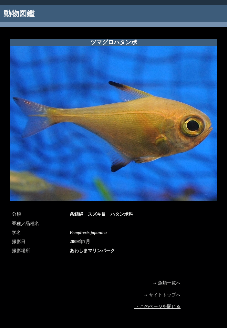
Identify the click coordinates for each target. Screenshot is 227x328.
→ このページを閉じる (157, 306)
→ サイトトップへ (162, 294)
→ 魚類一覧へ (166, 283)
